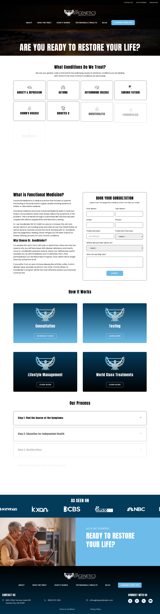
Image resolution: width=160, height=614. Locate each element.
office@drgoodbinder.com (101, 600)
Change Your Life (130, 585)
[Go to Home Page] (80, 12)
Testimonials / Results (87, 585)
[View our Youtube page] (150, 601)
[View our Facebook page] (130, 601)
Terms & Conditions (67, 609)
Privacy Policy (95, 609)
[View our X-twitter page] (144, 601)
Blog (107, 585)
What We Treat (39, 585)
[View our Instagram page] (137, 601)
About (21, 585)
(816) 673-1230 (54, 600)
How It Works (61, 585)
